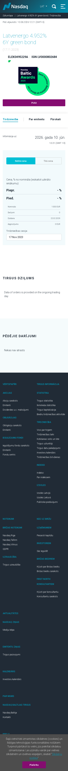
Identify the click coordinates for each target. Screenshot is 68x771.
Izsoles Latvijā (43, 493)
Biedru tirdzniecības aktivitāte (51, 414)
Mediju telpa (8, 630)
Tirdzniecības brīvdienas (48, 457)
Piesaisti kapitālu (45, 535)
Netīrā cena (20, 161)
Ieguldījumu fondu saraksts (16, 445)
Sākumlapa (8, 15)
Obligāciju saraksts (12, 425)
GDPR (6, 549)
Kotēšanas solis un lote (48, 439)
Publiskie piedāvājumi (47, 502)
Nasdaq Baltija (10, 712)
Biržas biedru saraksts (48, 571)
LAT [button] (42, 6)
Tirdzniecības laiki (45, 434)
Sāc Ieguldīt (42, 551)
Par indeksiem (43, 477)
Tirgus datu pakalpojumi (48, 448)
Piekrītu (34, 765)
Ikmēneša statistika (46, 405)
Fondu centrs (9, 454)
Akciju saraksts (10, 400)
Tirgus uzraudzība (11, 564)
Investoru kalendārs (46, 452)
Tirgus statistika (45, 400)
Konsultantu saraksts (47, 596)
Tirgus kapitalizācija (46, 410)
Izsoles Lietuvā (44, 497)
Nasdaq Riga (9, 535)
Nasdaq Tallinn (10, 540)
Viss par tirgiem (44, 430)
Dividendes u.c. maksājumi (16, 410)
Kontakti (7, 717)
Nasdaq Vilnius (10, 544)
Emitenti (7, 405)
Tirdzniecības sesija (16, 231)
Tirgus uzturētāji (45, 443)
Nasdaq (15, 6)
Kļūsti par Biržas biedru (48, 566)
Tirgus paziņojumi (11, 654)
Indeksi (40, 473)
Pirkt (34, 103)
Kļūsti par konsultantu (47, 592)
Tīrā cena (48, 161)
